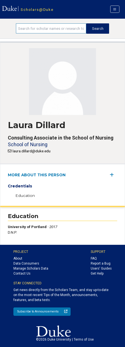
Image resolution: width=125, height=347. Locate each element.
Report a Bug (100, 263)
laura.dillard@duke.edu (32, 151)
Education (25, 195)
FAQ (94, 258)
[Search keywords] (51, 28)
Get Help (97, 273)
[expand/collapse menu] (113, 174)
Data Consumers (26, 263)
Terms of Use (84, 339)
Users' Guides (101, 268)
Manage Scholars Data (30, 268)
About (17, 258)
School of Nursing (27, 144)
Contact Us (21, 273)
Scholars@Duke (37, 9)
